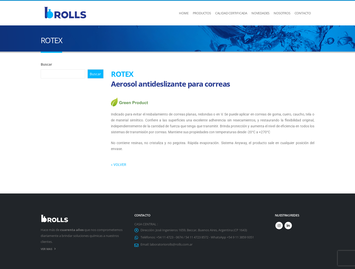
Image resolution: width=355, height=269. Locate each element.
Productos (202, 13)
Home (183, 13)
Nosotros (282, 13)
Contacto (303, 13)
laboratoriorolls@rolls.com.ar (171, 244)
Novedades (260, 13)
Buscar (46, 64)
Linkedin (288, 225)
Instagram (279, 225)
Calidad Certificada (231, 13)
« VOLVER (118, 165)
